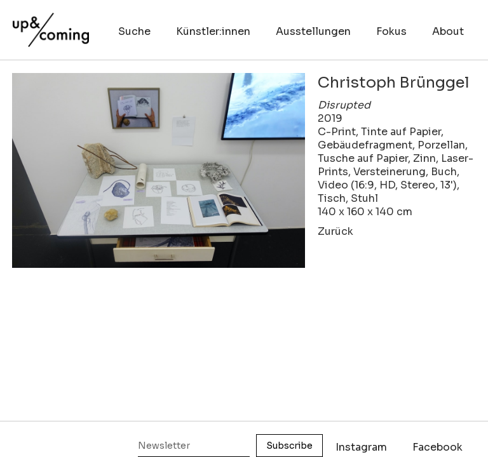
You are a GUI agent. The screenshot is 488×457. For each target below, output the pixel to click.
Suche (134, 31)
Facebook (437, 447)
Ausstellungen (313, 31)
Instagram (361, 447)
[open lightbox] (158, 170)
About (448, 31)
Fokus (391, 31)
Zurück (335, 231)
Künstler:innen (213, 31)
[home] (51, 23)
